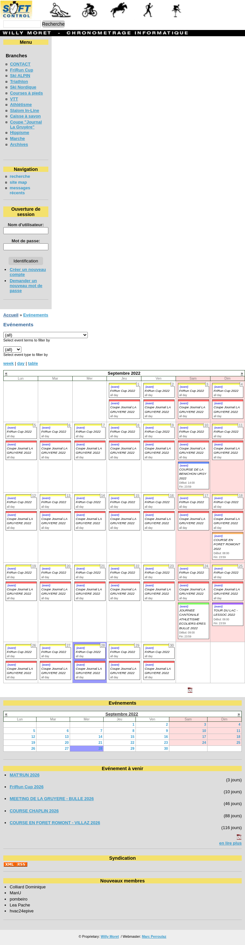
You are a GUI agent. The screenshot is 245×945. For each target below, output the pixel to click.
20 (67, 742)
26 (33, 748)
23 (166, 742)
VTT (14, 98)
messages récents (20, 190)
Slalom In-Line (24, 110)
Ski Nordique (23, 87)
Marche (17, 138)
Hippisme (19, 132)
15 (133, 737)
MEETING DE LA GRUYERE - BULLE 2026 (52, 798)
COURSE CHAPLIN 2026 (34, 810)
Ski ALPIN (20, 75)
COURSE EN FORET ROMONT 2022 (226, 544)
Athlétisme (21, 104)
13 (67, 737)
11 (238, 731)
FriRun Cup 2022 (122, 390)
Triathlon (19, 81)
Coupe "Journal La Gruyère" (26, 124)
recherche (20, 176)
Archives (19, 144)
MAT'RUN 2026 (24, 774)
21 (100, 742)
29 (133, 748)
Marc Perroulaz (154, 936)
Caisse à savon (25, 116)
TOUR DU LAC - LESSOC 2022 (225, 612)
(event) (115, 387)
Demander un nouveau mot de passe (26, 285)
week (8, 363)
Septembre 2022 (122, 714)
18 (238, 737)
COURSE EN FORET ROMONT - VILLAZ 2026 (55, 822)
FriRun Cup (21, 70)
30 (166, 748)
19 (33, 742)
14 (100, 737)
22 (133, 742)
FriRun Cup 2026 (26, 786)
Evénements (35, 314)
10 (204, 731)
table (33, 363)
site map (18, 182)
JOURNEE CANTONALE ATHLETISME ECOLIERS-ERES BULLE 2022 (192, 619)
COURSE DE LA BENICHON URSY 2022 (193, 474)
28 (100, 748)
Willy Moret (110, 936)
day (20, 363)
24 (204, 742)
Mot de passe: (26, 240)
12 (33, 737)
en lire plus (230, 843)
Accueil (10, 314)
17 (204, 737)
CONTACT (20, 64)
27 (67, 748)
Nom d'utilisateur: (26, 224)
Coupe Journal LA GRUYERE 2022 (20, 450)
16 (166, 737)
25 (238, 742)
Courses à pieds (26, 93)
